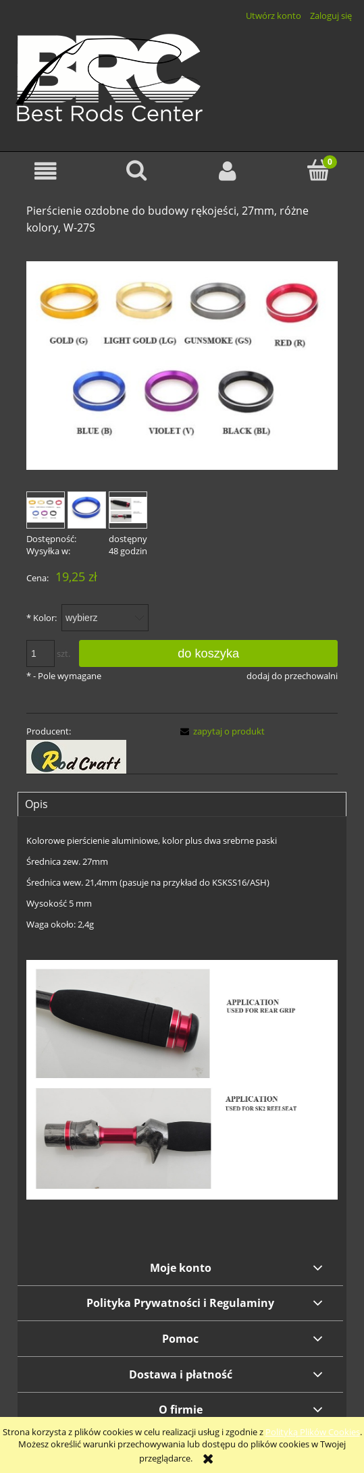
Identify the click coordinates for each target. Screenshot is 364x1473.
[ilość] (40, 653)
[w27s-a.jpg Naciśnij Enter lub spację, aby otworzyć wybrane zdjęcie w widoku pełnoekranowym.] (182, 365)
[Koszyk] (318, 170)
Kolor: (41, 618)
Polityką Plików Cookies (312, 1432)
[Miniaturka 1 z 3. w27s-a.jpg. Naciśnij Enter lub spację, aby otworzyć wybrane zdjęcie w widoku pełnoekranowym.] (45, 510)
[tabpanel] (182, 1033)
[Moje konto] (227, 171)
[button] (45, 171)
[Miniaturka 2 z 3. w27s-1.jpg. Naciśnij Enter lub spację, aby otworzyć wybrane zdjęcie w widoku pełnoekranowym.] (86, 509)
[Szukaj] (136, 170)
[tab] (182, 804)
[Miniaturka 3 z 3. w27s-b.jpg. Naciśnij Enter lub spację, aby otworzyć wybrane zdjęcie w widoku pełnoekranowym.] (128, 510)
